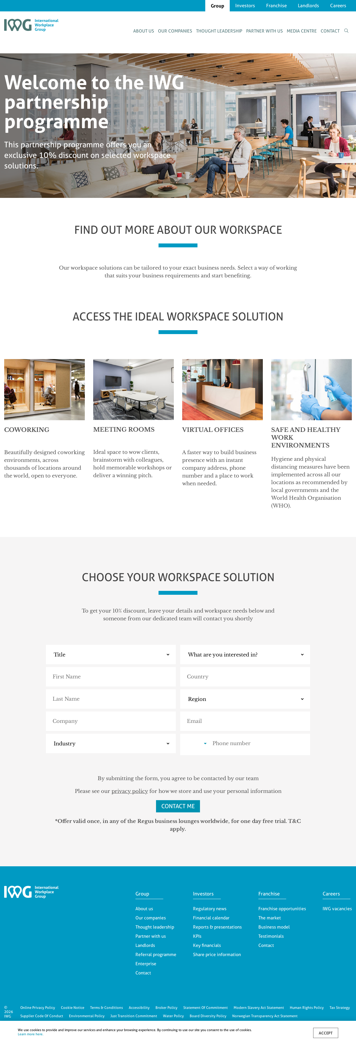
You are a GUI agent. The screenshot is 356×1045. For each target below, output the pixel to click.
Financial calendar (211, 917)
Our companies (175, 31)
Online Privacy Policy (37, 1007)
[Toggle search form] (346, 31)
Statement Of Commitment (205, 1007)
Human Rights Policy (307, 1007)
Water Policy (173, 1016)
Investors (245, 5)
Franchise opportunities (282, 908)
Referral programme (155, 954)
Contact (330, 31)
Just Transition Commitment (133, 1016)
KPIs (197, 936)
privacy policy (130, 791)
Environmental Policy (87, 1016)
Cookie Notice (72, 1007)
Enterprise (145, 963)
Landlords (308, 5)
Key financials (207, 945)
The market (269, 917)
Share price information (217, 954)
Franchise (276, 5)
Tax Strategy (340, 1007)
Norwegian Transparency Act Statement (265, 1016)
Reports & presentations (217, 927)
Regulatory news (209, 908)
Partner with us (264, 31)
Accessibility (139, 1007)
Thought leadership (219, 31)
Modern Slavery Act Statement (259, 1007)
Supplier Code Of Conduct (41, 1016)
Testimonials (271, 936)
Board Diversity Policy (208, 1016)
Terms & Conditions (106, 1007)
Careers (338, 5)
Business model (274, 927)
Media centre (302, 31)
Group (217, 6)
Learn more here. (30, 1034)
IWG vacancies (337, 908)
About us (143, 31)
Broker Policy (166, 1007)
